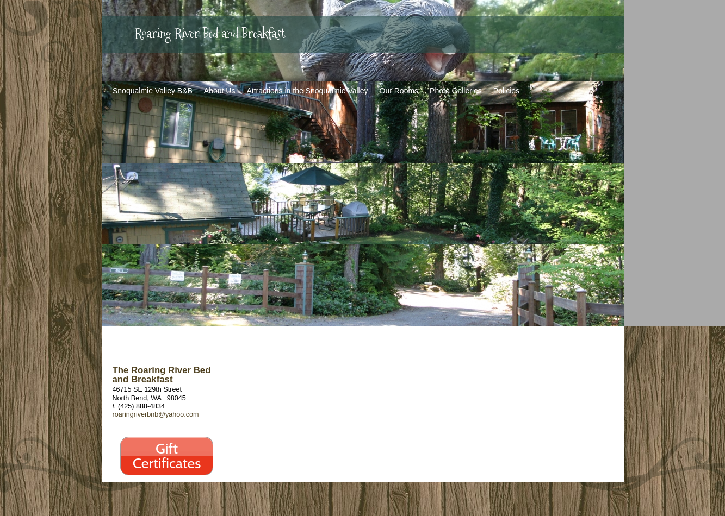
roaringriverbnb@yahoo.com (156, 414)
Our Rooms (399, 90)
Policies (506, 90)
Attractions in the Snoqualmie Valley (307, 90)
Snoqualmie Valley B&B (153, 90)
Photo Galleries (456, 90)
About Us (220, 90)
